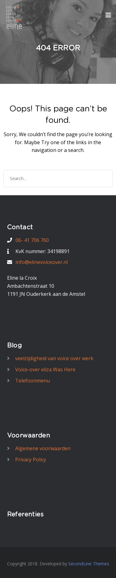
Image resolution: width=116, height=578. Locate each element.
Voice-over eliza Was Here (45, 369)
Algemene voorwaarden (43, 448)
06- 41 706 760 (32, 240)
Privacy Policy (30, 459)
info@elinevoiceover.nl (41, 262)
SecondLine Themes (88, 564)
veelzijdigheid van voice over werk (54, 358)
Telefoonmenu (32, 380)
